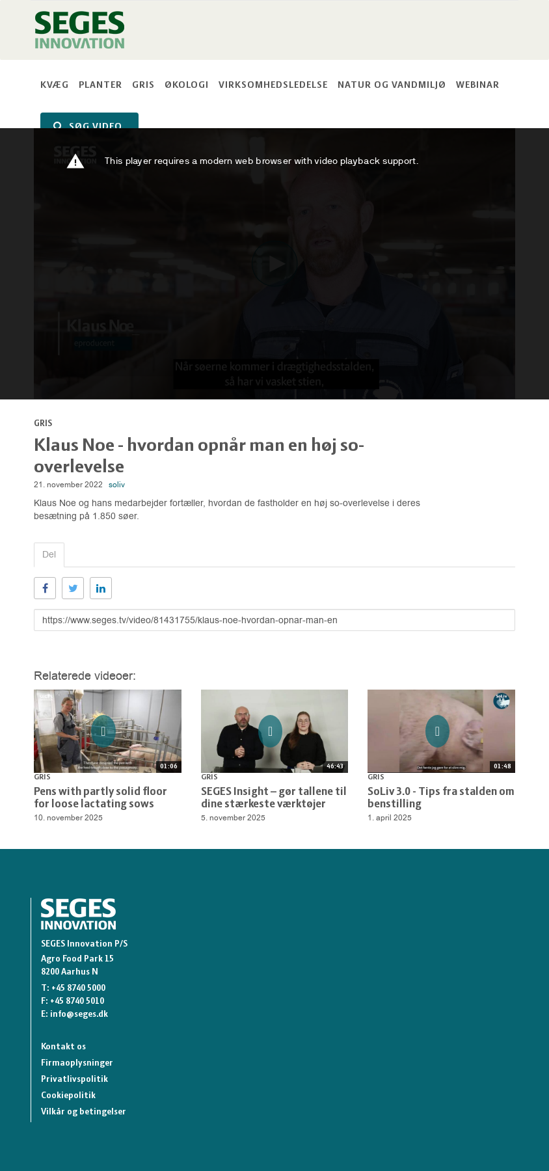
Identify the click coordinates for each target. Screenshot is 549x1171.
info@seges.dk (79, 1014)
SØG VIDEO (87, 126)
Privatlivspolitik (74, 1079)
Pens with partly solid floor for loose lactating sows (100, 798)
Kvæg (54, 85)
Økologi (187, 85)
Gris (143, 85)
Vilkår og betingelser (83, 1112)
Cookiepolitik (68, 1096)
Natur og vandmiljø (392, 85)
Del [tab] (49, 554)
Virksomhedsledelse (273, 85)
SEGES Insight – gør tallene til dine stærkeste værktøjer (274, 798)
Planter (100, 85)
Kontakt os (63, 1047)
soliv (117, 484)
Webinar (478, 85)
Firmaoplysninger (77, 1063)
